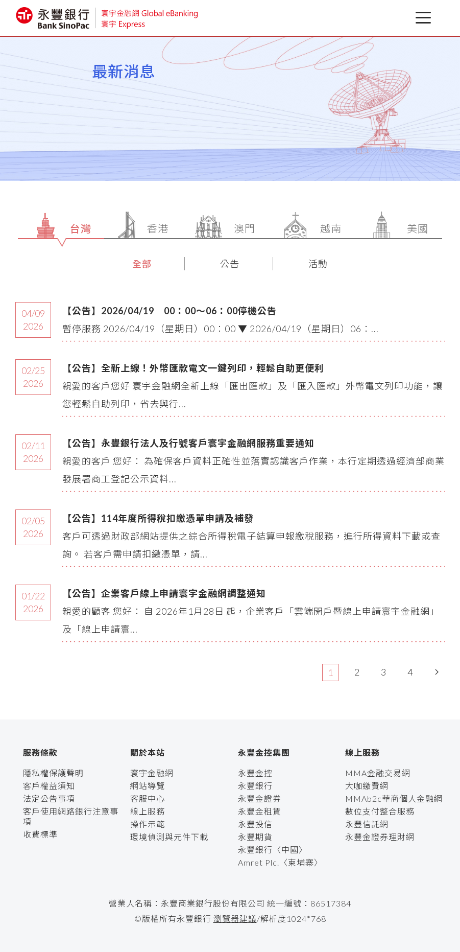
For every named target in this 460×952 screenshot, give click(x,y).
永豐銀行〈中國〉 (272, 849)
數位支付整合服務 (380, 811)
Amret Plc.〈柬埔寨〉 (280, 862)
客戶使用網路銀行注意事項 (70, 816)
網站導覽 (147, 786)
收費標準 (40, 834)
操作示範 (147, 824)
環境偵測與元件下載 (169, 837)
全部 (142, 263)
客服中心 (147, 798)
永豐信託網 (367, 824)
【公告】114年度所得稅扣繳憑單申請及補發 (158, 518)
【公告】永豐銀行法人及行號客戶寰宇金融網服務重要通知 (188, 443)
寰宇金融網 (152, 773)
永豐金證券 (259, 798)
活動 (318, 263)
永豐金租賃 (259, 811)
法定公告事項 (49, 798)
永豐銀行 (255, 786)
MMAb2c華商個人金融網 (394, 798)
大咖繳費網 (367, 786)
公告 (229, 263)
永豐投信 (255, 824)
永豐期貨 (255, 837)
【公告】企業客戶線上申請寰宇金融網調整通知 (164, 593)
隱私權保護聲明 (53, 773)
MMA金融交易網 (377, 773)
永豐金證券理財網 (380, 837)
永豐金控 (255, 773)
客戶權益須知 (49, 786)
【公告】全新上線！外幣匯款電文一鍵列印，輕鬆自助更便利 (193, 368)
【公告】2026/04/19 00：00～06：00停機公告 (169, 310)
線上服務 (147, 811)
